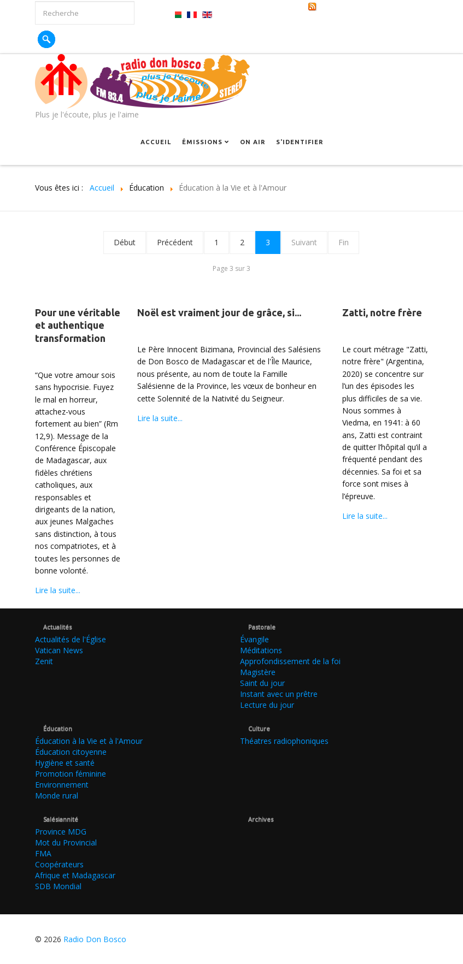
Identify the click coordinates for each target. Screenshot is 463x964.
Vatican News (59, 650)
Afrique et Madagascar (75, 875)
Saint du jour (262, 683)
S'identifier (299, 142)
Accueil (155, 142)
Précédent (175, 242)
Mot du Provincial (66, 842)
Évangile (254, 639)
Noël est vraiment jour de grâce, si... (219, 312)
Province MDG (60, 831)
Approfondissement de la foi (290, 661)
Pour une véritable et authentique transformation (77, 325)
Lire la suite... (57, 590)
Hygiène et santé (65, 763)
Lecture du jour (267, 705)
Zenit (44, 661)
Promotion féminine (70, 773)
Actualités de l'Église (70, 639)
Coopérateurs (59, 864)
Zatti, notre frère (382, 312)
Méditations (261, 650)
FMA (43, 853)
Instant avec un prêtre (279, 694)
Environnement (62, 784)
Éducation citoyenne (71, 752)
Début (125, 242)
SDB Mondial (58, 886)
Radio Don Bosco (94, 939)
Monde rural (56, 795)
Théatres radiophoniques (284, 741)
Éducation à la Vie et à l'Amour (89, 741)
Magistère (258, 672)
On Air (252, 142)
